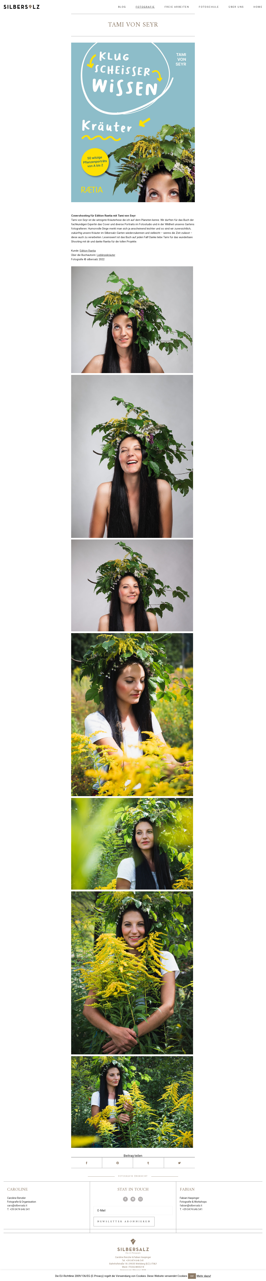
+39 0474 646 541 (20, 1209)
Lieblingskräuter (106, 255)
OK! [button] (192, 1276)
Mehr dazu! (204, 1276)
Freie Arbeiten (177, 6)
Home (257, 6)
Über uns (236, 6)
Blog (122, 6)
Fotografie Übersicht (133, 1176)
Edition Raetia (88, 250)
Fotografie (145, 6)
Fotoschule (209, 6)
